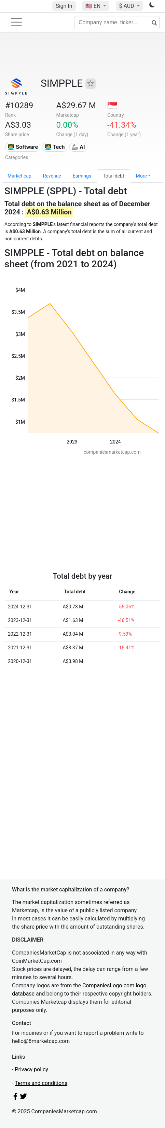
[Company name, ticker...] (117, 22)
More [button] (141, 176)
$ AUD (127, 6)
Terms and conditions (41, 1083)
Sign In (64, 6)
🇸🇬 (112, 105)
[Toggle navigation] (16, 22)
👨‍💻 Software (23, 147)
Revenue (52, 176)
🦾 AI (78, 147)
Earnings (82, 176)
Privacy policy (31, 1069)
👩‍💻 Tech (55, 147)
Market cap (19, 176)
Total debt (113, 176)
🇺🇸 (93, 6)
